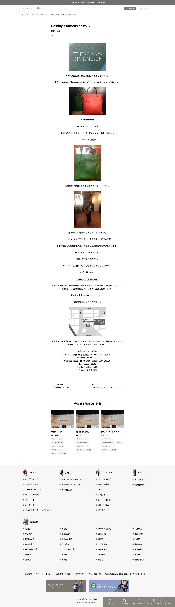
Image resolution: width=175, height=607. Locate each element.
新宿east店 (28, 539)
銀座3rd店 (65, 534)
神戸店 (27, 559)
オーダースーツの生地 (70, 484)
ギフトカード (102, 510)
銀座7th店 (137, 534)
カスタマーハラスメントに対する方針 (70, 574)
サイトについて (95, 574)
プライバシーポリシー (44, 574)
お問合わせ (138, 485)
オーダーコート (30, 505)
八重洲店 (137, 528)
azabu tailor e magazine (87, 278)
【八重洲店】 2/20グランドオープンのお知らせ (88, 2)
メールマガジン (103, 500)
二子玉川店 (101, 544)
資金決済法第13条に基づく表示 (117, 574)
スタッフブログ (103, 479)
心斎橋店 (100, 554)
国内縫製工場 (66, 489)
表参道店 (27, 544)
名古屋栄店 (101, 549)
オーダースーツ (30, 479)
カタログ (100, 489)
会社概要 (28, 574)
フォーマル (28, 500)
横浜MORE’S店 (30, 549)
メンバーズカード (104, 505)
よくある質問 (138, 479)
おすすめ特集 (102, 484)
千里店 (136, 554)
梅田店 (63, 554)
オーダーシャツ (30, 484)
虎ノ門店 (27, 534)
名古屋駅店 (138, 549)
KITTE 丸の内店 (103, 528)
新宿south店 (66, 539)
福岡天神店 (138, 559)
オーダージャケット (32, 489)
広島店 (63, 559)
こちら (95, 295)
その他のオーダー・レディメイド (37, 510)
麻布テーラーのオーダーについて (74, 479)
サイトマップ (138, 574)
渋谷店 (100, 539)
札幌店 (27, 528)
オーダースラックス (32, 494)
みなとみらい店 (67, 549)
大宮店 (63, 528)
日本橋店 (64, 544)
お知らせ (100, 494)
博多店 (100, 559)
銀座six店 (101, 534)
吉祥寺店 (137, 544)
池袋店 (136, 539)
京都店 (27, 554)
